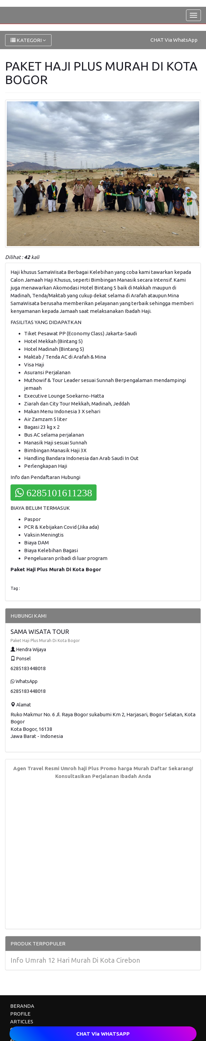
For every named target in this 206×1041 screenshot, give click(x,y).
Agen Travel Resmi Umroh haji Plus (56, 768)
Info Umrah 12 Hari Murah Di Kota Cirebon (75, 960)
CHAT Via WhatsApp (174, 40)
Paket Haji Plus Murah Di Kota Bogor (45, 640)
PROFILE (20, 1014)
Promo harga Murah (124, 768)
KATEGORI (28, 40)
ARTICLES (21, 1021)
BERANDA (22, 1006)
